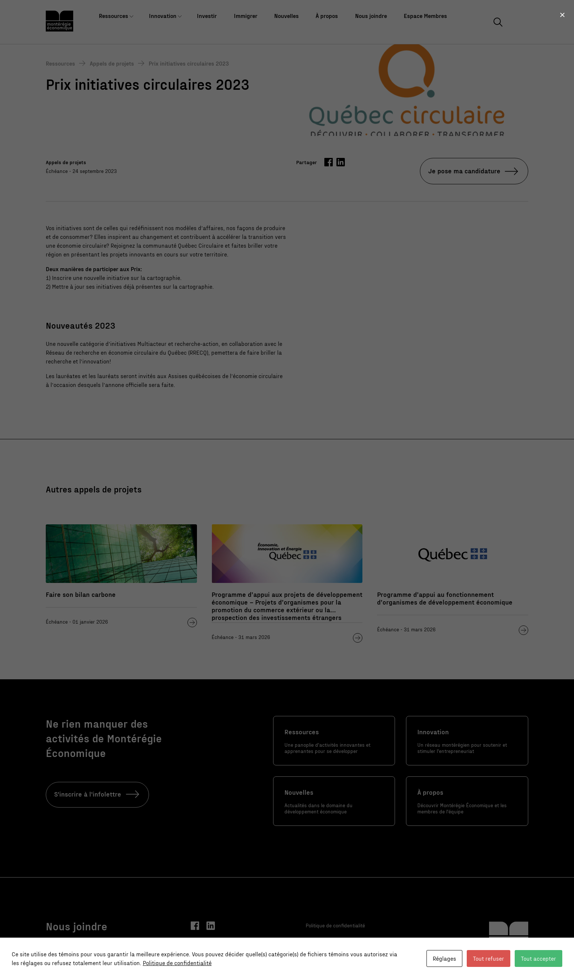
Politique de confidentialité (177, 962)
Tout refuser (488, 958)
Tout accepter (538, 958)
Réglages (444, 958)
